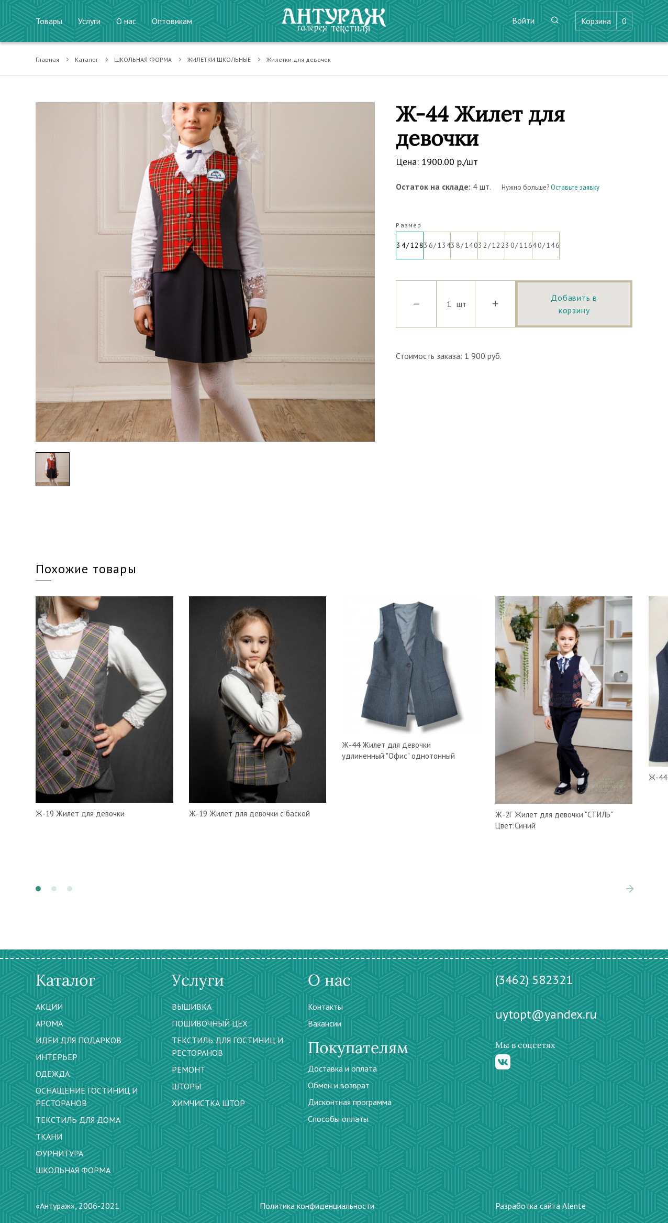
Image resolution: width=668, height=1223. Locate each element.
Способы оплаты (338, 1118)
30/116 (518, 241)
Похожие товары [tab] (86, 569)
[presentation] (630, 889)
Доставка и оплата (342, 1068)
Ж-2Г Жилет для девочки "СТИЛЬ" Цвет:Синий (554, 820)
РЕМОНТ (188, 1069)
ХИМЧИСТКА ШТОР (208, 1103)
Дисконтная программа (350, 1102)
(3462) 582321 (534, 979)
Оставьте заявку (575, 187)
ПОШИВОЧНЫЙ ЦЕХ (210, 1023)
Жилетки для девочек (298, 59)
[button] (38, 889)
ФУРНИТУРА (59, 1153)
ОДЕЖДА (53, 1073)
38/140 (464, 241)
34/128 (410, 241)
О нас (126, 21)
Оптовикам (172, 21)
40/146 (546, 241)
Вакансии (324, 1023)
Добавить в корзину (574, 303)
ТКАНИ (49, 1136)
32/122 (491, 241)
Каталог (86, 59)
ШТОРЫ (186, 1086)
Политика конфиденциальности (317, 1205)
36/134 (437, 241)
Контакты (325, 1006)
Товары (49, 21)
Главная (47, 59)
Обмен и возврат (339, 1085)
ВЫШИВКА (191, 1006)
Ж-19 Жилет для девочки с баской (249, 813)
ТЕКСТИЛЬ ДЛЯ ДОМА (78, 1120)
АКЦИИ (49, 1006)
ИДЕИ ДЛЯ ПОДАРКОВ (78, 1040)
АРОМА (49, 1023)
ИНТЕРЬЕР (56, 1057)
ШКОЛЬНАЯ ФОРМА (143, 59)
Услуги (89, 21)
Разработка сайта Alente (540, 1205)
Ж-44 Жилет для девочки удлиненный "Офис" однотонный (398, 750)
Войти (523, 20)
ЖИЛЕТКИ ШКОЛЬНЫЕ (219, 59)
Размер (408, 225)
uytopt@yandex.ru (546, 1014)
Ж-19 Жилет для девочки (80, 813)
